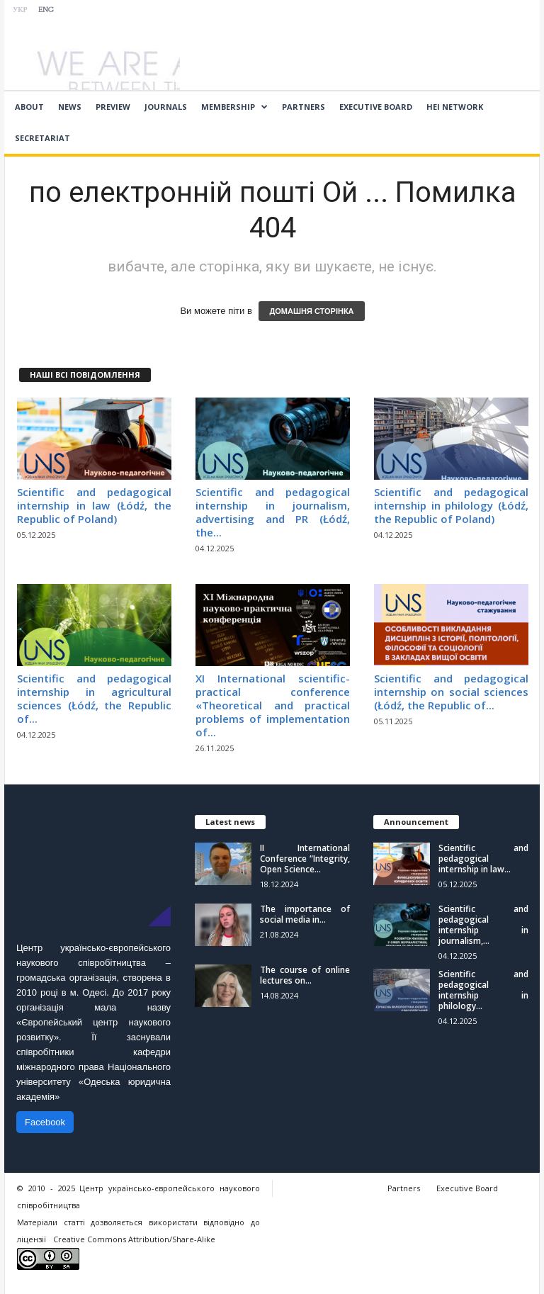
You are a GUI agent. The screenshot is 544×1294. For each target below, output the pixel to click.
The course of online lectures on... (305, 975)
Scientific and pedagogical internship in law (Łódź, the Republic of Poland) (94, 505)
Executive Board (375, 106)
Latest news (230, 821)
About (29, 106)
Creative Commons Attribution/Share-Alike (134, 1239)
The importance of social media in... (305, 914)
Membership (234, 107)
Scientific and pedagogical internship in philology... (483, 990)
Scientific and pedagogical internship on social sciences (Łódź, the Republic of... (451, 691)
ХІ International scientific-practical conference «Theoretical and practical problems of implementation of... (273, 705)
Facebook (45, 1122)
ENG (46, 10)
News (69, 106)
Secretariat (42, 138)
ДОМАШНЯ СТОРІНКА (311, 311)
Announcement (416, 821)
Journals (165, 106)
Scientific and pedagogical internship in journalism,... (483, 925)
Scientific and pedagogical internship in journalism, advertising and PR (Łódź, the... (273, 512)
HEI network (454, 106)
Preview (113, 106)
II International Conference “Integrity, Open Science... (305, 858)
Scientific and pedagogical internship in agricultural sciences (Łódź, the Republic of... (94, 698)
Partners (303, 106)
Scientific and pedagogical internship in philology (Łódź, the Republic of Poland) (451, 505)
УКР (20, 10)
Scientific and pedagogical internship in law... (483, 858)
